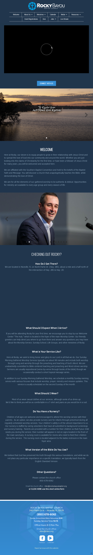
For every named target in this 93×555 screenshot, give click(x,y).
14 (61, 242)
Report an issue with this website (46, 548)
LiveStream (51, 542)
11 (53, 242)
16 (66, 242)
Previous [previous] (6, 114)
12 (56, 242)
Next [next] (86, 114)
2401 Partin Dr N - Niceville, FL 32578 (46, 510)
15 (64, 242)
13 (58, 242)
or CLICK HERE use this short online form (46, 489)
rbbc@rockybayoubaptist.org (55, 486)
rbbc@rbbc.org (46, 531)
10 (50, 242)
